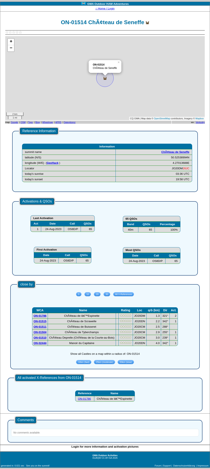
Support (167, 465)
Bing (37, 122)
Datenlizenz (70, 122)
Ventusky (200, 122)
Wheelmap (47, 122)
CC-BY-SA (107, 458)
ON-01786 (84, 398)
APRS (58, 122)
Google (14, 122)
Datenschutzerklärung (184, 465)
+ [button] (11, 42)
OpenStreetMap (162, 118)
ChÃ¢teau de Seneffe (175, 152)
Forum (158, 465)
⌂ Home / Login (104, 8)
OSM (23, 122)
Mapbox (200, 118)
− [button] (11, 48)
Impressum (203, 465)
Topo (30, 122)
